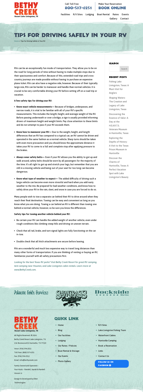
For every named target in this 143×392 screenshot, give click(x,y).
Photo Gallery (64, 361)
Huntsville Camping (107, 340)
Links (100, 351)
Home (16, 41)
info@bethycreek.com (28, 360)
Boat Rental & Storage (68, 351)
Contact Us (103, 356)
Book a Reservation (107, 346)
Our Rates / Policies (67, 346)
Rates (116, 14)
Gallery (113, 19)
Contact (124, 19)
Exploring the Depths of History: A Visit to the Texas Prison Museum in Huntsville (118, 145)
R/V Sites (78, 14)
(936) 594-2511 (25, 349)
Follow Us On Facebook (105, 363)
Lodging (90, 14)
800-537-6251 (78, 7)
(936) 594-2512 (24, 356)
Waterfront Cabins (107, 335)
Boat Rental (103, 14)
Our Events (63, 356)
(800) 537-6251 (28, 352)
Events (125, 14)
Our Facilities (64, 335)
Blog (60, 330)
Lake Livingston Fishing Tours (112, 330)
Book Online (112, 7)
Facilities (65, 14)
